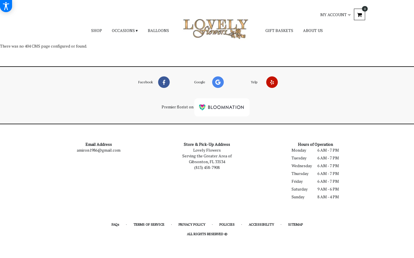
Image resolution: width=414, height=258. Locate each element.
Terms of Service (148, 224)
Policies (227, 224)
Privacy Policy (192, 224)
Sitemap (295, 224)
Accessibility (261, 224)
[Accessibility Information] (6, 6)
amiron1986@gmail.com (98, 150)
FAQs (115, 224)
